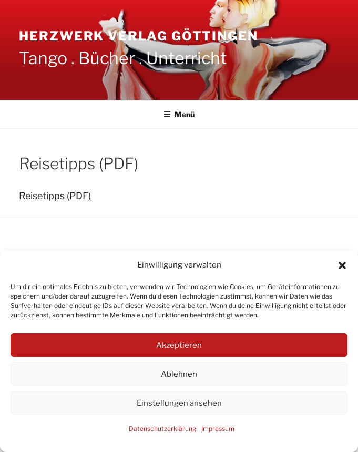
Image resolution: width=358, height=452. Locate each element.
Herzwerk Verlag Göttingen (138, 36)
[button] (342, 265)
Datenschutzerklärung (162, 429)
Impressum (217, 429)
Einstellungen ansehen (179, 403)
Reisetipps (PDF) (55, 195)
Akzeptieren (179, 345)
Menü (179, 114)
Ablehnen (179, 374)
